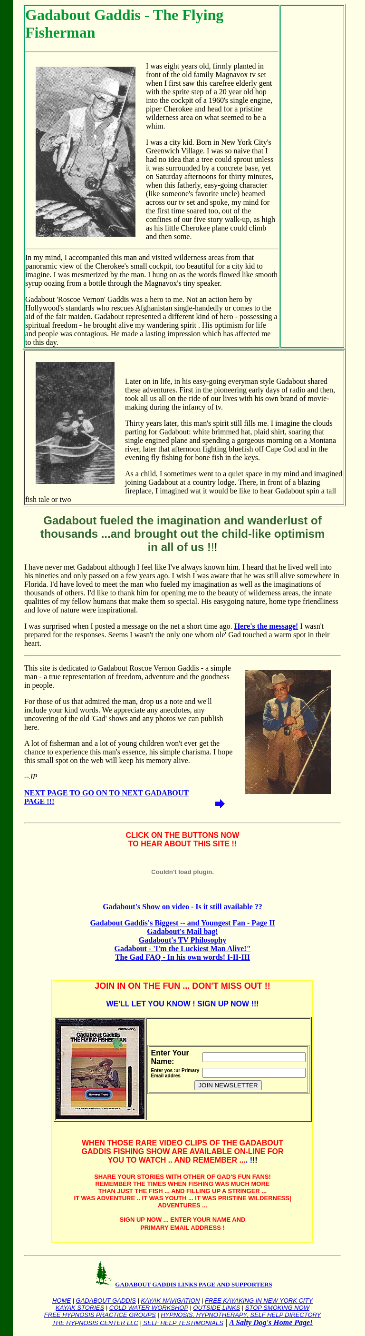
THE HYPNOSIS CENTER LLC (95, 1322)
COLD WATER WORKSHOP (148, 1307)
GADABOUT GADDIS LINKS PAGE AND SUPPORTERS (193, 1284)
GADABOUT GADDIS (106, 1300)
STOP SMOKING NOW (277, 1307)
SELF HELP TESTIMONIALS (182, 1322)
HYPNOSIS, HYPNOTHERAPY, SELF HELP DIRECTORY (241, 1314)
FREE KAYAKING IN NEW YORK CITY (259, 1300)
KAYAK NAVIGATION (170, 1300)
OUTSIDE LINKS (216, 1307)
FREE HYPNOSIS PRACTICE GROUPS (100, 1314)
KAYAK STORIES (80, 1307)
